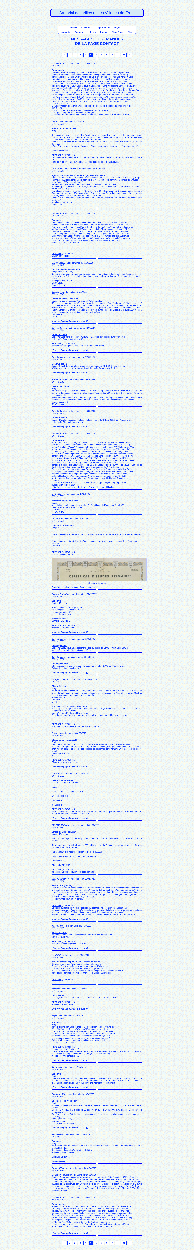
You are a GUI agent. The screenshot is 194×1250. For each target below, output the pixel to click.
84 (124, 55)
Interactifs (65, 32)
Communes (86, 28)
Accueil (73, 28)
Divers (93, 32)
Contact (104, 32)
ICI (87, 321)
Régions (118, 28)
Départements (103, 28)
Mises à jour (117, 32)
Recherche (80, 32)
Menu (130, 32)
